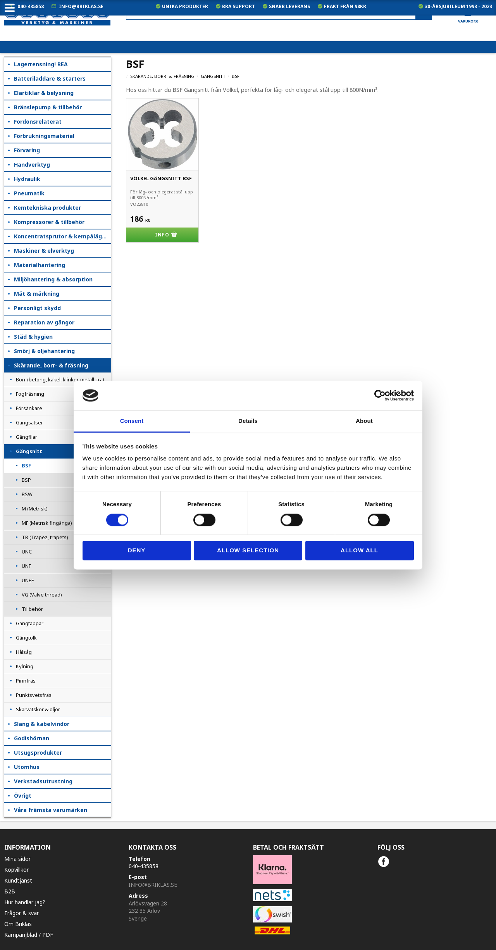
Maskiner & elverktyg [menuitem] (44, 250)
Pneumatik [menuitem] (29, 193)
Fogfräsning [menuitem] (30, 393)
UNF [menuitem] (26, 565)
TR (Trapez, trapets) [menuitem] (45, 537)
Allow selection (248, 550)
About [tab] (364, 421)
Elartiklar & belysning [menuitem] (44, 93)
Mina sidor (17, 858)
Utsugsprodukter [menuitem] (38, 752)
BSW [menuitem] (27, 494)
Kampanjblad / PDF (28, 934)
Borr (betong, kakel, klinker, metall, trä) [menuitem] (60, 379)
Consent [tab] (132, 421)
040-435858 (30, 6)
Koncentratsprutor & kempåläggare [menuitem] (62, 236)
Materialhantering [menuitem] (39, 265)
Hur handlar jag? (24, 902)
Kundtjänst (18, 880)
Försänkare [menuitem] (29, 408)
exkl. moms (340, 35)
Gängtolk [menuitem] (26, 637)
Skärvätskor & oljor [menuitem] (38, 709)
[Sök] (423, 13)
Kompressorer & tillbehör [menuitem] (49, 222)
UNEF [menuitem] (28, 580)
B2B (9, 891)
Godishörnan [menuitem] (31, 738)
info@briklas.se (81, 6)
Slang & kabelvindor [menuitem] (41, 724)
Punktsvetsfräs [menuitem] (34, 694)
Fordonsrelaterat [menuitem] (38, 121)
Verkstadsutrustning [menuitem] (43, 781)
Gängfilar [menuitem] (26, 436)
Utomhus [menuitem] (27, 767)
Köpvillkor (16, 869)
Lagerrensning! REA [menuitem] (41, 64)
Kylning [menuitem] (24, 666)
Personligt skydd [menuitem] (37, 308)
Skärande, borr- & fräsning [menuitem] (51, 365)
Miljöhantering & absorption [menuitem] (53, 279)
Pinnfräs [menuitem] (26, 680)
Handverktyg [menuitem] (32, 164)
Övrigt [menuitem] (22, 795)
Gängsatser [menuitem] (29, 422)
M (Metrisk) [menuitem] (35, 508)
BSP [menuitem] (26, 479)
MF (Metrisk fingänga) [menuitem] (47, 522)
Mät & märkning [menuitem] (36, 293)
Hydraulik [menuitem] (27, 179)
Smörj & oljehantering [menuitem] (44, 351)
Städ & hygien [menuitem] (33, 336)
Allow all (359, 550)
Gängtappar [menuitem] (29, 623)
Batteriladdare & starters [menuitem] (50, 78)
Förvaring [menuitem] (27, 150)
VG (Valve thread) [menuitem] (42, 594)
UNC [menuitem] (27, 551)
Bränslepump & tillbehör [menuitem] (48, 107)
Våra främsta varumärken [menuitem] (50, 810)
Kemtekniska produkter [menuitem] (47, 207)
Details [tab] (248, 421)
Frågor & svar (21, 913)
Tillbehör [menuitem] (32, 608)
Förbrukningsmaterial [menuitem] (44, 136)
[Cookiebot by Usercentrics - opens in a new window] (380, 395)
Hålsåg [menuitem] (24, 651)
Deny (137, 550)
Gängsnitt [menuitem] (29, 451)
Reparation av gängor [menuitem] (44, 322)
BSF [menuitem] (26, 465)
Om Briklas (18, 924)
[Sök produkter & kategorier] (279, 13)
